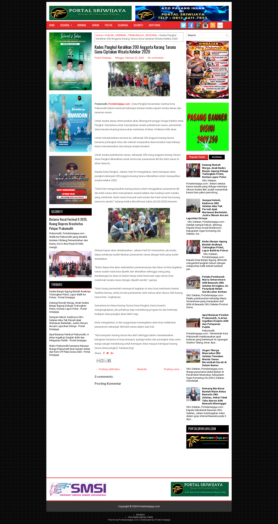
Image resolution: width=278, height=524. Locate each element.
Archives (217, 157)
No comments (156, 57)
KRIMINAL (81, 25)
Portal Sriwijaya (162, 520)
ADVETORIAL (154, 25)
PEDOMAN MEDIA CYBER (140, 517)
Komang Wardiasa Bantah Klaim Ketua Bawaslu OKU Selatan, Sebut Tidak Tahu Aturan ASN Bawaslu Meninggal (214, 396)
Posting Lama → (173, 369)
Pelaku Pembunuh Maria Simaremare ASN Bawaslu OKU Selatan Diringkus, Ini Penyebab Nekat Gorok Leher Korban (215, 284)
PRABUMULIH (136, 35)
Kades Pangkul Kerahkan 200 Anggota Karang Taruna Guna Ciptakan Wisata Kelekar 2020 (135, 49)
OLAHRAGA (123, 25)
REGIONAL (67, 24)
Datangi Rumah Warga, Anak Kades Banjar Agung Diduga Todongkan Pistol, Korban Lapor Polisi (69, 305)
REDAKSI (140, 515)
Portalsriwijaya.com (119, 103)
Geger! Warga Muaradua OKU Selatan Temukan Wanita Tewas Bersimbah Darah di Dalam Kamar (214, 358)
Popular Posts (197, 157)
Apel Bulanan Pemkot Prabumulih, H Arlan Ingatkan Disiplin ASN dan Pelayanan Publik (69, 337)
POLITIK (108, 25)
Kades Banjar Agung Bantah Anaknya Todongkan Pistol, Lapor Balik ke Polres (70, 294)
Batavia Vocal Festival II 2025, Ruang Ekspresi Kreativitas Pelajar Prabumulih (68, 224)
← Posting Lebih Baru (108, 369)
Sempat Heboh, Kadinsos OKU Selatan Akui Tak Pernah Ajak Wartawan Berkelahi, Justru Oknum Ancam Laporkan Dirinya (68, 322)
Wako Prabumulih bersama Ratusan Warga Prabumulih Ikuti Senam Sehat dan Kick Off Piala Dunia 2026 (69, 348)
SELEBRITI (138, 25)
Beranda (142, 369)
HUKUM (95, 25)
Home (52, 25)
